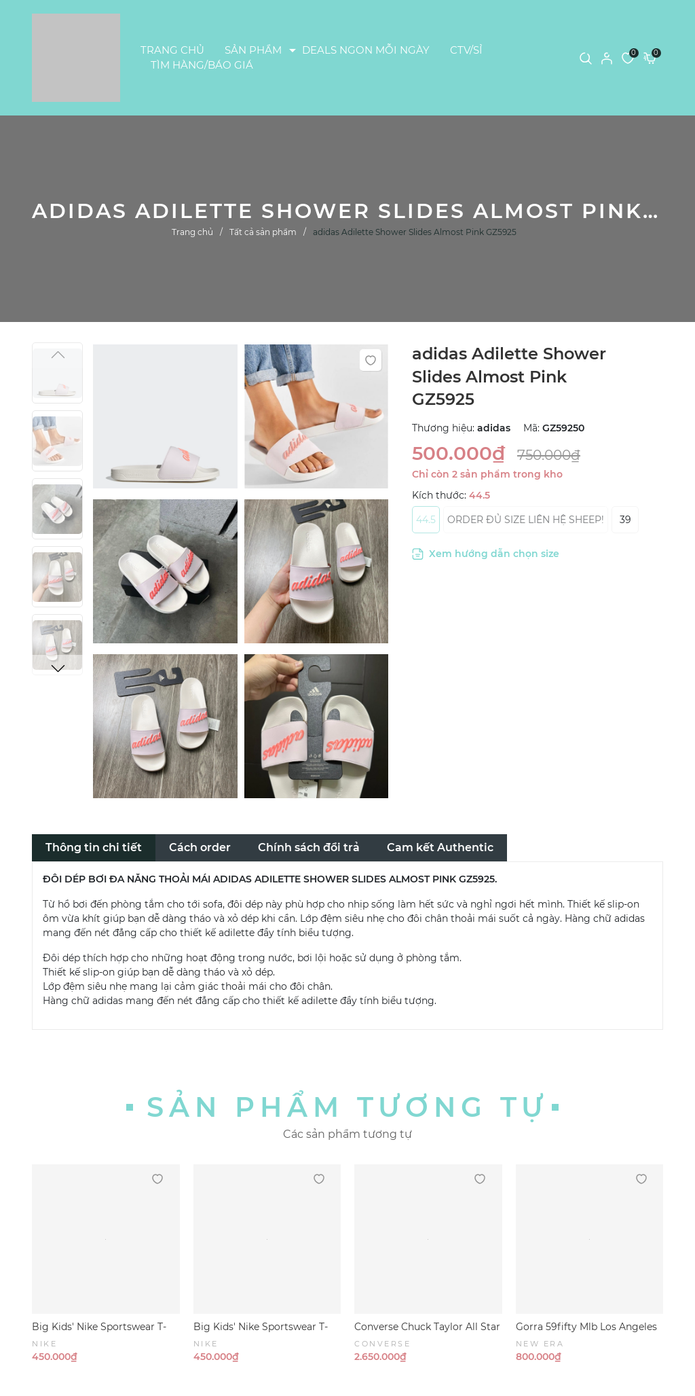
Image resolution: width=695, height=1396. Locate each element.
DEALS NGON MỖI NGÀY (366, 49)
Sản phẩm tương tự (347, 1107)
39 (625, 520)
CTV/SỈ (466, 49)
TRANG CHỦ (172, 49)
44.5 (426, 520)
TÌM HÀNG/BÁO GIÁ (202, 64)
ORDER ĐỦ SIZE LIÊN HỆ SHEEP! (525, 520)
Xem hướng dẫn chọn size (485, 554)
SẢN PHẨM (253, 49)
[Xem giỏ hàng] (649, 58)
